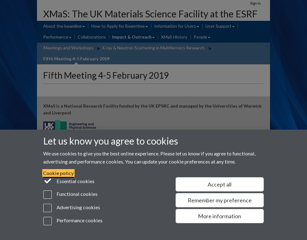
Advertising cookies (71, 208)
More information (219, 216)
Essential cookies (68, 180)
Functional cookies (70, 195)
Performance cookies (73, 221)
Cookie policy (58, 173)
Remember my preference (220, 200)
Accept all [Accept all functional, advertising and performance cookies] (219, 184)
